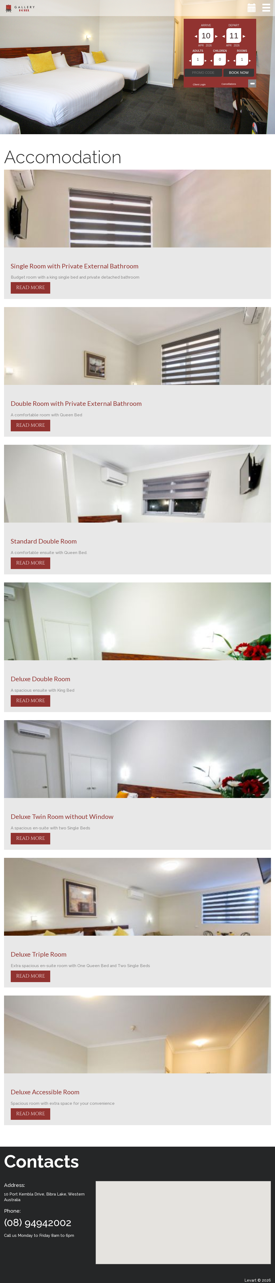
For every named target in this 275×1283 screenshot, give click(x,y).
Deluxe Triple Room (39, 954)
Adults (198, 51)
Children (220, 51)
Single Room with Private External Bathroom (75, 266)
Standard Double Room (44, 541)
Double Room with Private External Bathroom (76, 403)
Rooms (242, 51)
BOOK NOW (239, 73)
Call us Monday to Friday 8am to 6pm (39, 1235)
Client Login (199, 84)
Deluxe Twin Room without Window (62, 816)
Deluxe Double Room (40, 679)
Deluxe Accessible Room (45, 1092)
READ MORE (30, 287)
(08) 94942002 (37, 1222)
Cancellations (229, 84)
